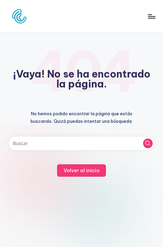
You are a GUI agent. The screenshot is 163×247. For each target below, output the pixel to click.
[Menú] (151, 16)
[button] (148, 143)
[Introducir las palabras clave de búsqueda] (81, 143)
